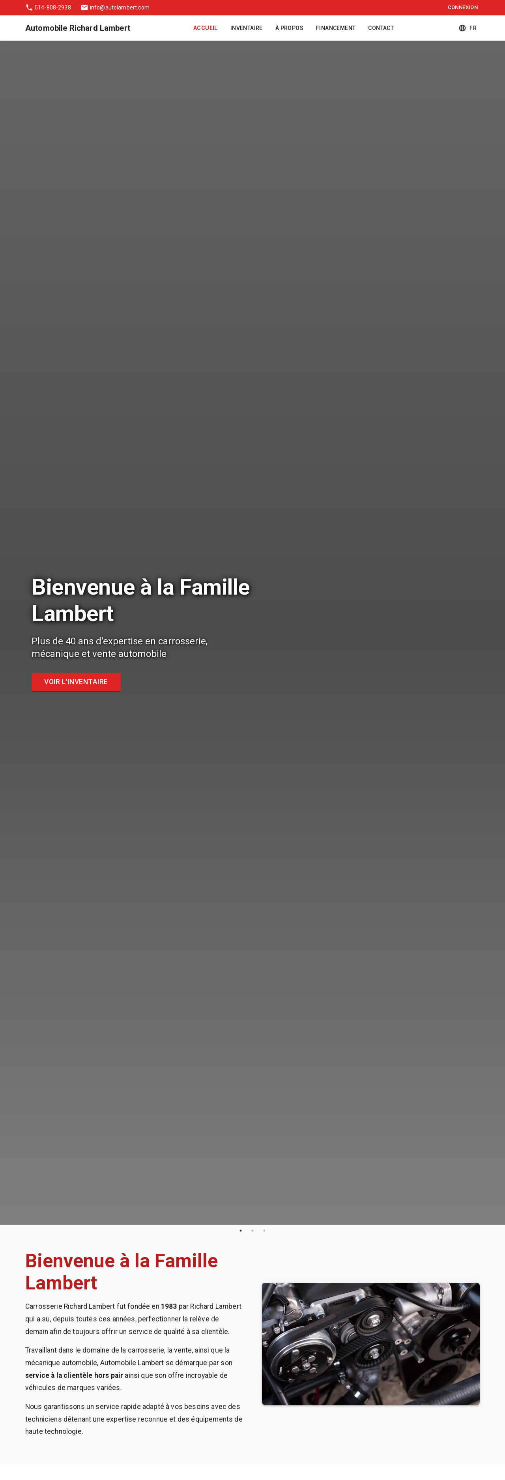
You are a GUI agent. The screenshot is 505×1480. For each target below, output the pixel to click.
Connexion (463, 8)
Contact (381, 28)
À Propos (289, 28)
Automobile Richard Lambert (77, 28)
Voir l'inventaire (76, 682)
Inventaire (246, 28)
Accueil (205, 28)
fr (468, 28)
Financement (336, 28)
